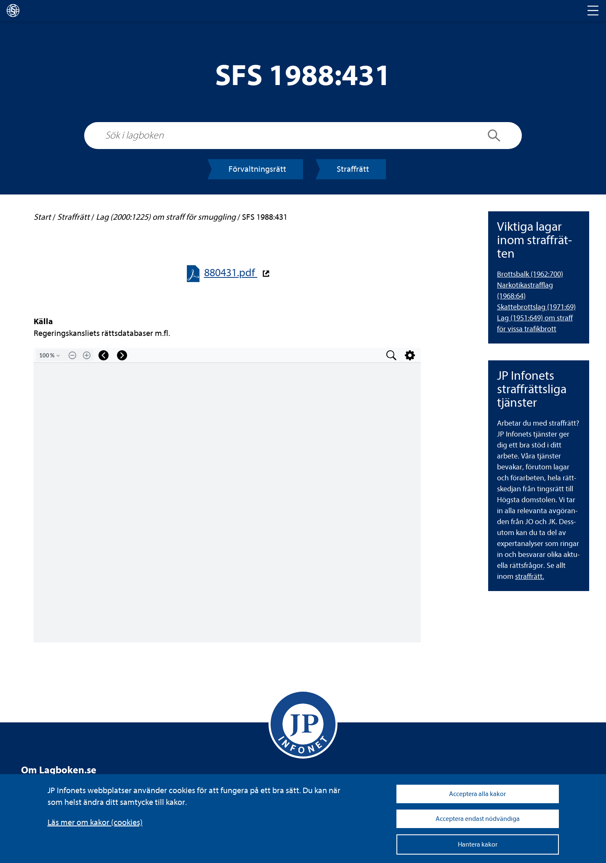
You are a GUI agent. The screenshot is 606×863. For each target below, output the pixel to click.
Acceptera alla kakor (477, 794)
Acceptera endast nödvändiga (478, 819)
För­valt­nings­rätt (257, 169)
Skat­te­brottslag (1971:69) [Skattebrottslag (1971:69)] (536, 307)
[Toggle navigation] (593, 10)
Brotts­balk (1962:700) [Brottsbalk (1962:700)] (530, 274)
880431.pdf (231, 272)
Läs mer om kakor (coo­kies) (95, 822)
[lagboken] (13, 10)
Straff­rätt (353, 169)
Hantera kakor (477, 844)
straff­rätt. (529, 576)
